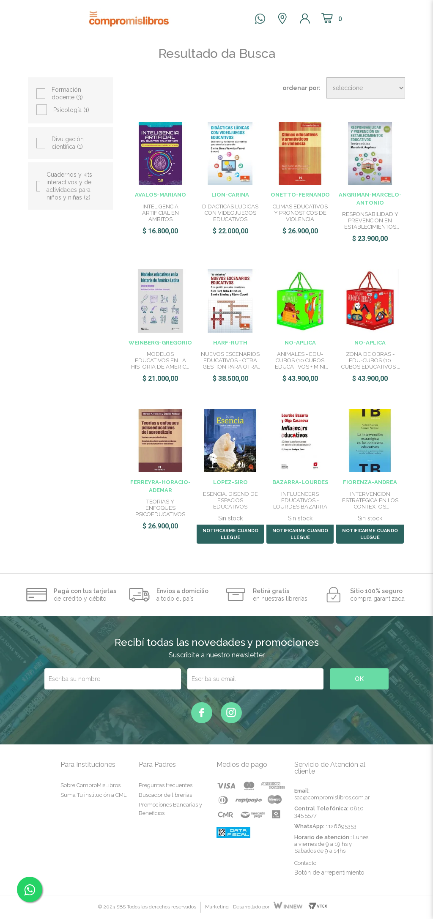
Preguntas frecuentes (165, 785)
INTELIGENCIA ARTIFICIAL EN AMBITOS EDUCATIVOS (160, 212)
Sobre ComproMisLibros (90, 785)
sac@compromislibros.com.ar (332, 797)
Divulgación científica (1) (68, 143)
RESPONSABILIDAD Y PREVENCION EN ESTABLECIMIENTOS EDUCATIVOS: (370, 220)
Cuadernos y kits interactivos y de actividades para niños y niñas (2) (69, 186)
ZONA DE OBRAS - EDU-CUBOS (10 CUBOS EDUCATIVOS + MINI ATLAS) (370, 360)
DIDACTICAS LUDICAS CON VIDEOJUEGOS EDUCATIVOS (230, 212)
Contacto (305, 863)
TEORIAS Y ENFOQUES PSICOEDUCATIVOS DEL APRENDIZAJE (160, 507)
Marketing (217, 907)
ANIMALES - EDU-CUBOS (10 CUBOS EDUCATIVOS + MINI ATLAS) (300, 360)
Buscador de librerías (165, 795)
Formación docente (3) (67, 93)
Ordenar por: (301, 88)
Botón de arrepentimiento (329, 872)
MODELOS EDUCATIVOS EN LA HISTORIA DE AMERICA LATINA (160, 360)
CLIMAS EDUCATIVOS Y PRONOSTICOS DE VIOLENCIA (300, 212)
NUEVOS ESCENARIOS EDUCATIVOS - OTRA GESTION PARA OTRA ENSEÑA (230, 360)
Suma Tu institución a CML (93, 795)
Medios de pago (241, 764)
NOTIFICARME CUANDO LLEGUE (230, 534)
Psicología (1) (71, 110)
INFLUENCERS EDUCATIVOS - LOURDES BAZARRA (300, 500)
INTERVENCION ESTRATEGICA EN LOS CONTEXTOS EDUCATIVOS (370, 500)
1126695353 (341, 826)
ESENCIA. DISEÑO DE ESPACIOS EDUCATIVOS (230, 500)
